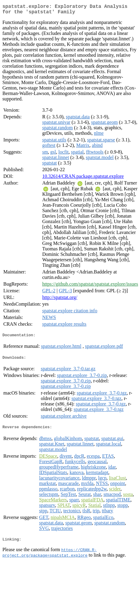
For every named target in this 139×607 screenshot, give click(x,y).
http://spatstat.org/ (59, 299)
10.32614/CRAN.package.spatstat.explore (83, 178)
